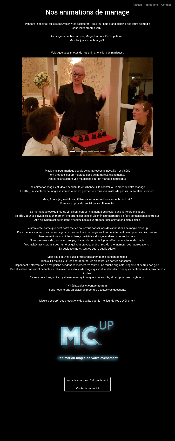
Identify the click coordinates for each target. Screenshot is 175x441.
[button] (32, 106)
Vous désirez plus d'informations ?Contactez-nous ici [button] (87, 384)
